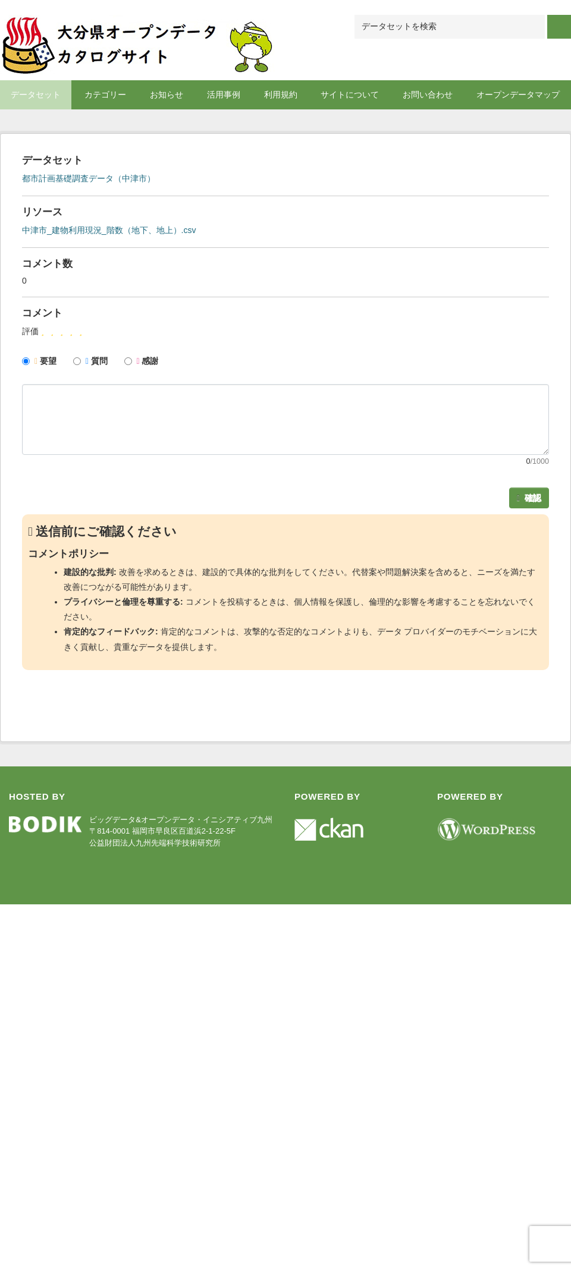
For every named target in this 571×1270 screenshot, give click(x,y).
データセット (36, 94)
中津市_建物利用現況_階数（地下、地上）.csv (109, 230)
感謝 (141, 361)
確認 (529, 497)
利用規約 (280, 94)
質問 (90, 361)
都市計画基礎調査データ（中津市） (88, 178)
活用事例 (223, 94)
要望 (39, 361)
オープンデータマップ (518, 94)
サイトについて (350, 94)
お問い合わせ (428, 94)
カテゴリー (105, 94)
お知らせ (166, 94)
